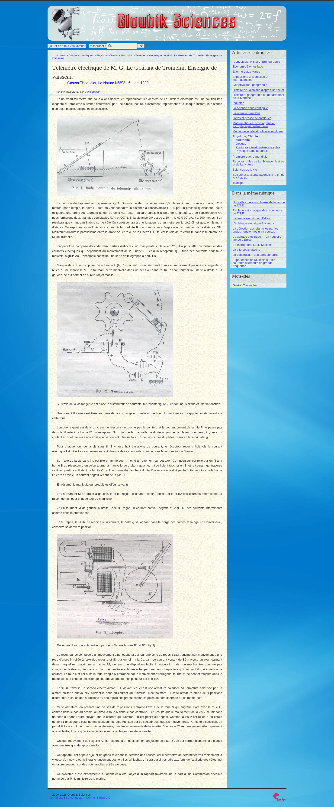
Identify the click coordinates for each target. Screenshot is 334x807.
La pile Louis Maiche (246, 249)
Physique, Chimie (107, 55)
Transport (239, 183)
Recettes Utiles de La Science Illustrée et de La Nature (258, 163)
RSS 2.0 (104, 797)
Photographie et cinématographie (258, 147)
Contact (91, 797)
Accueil (61, 55)
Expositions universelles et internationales (250, 78)
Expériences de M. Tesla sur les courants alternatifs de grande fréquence (254, 263)
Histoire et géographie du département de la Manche (258, 96)
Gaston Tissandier (245, 285)
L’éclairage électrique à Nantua (253, 223)
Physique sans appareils (252, 150)
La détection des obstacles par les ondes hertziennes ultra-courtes (255, 230)
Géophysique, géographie (250, 85)
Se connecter (75, 797)
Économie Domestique (248, 66)
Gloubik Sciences (202, 18)
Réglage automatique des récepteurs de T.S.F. (257, 212)
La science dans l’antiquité (250, 108)
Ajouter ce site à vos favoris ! (67, 46)
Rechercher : (97, 46)
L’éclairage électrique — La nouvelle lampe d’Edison (257, 238)
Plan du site (55, 797)
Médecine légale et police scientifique (258, 131)
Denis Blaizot (92, 91)
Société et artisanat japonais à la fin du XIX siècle (258, 176)
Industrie (238, 103)
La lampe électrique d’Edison (252, 218)
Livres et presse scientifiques (252, 118)
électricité (126, 55)
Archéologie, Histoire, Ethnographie (256, 61)
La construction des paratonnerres (255, 254)
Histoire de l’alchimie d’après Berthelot (258, 90)
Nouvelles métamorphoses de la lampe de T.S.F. (259, 204)
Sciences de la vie (245, 169)
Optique (241, 143)
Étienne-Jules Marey (246, 71)
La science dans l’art (246, 113)
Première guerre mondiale (250, 156)
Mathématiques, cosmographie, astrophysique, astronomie (254, 124)
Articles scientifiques (81, 55)
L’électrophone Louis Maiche (252, 244)
